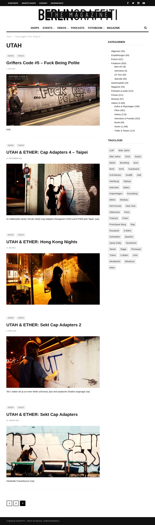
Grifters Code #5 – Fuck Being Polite (43, 62)
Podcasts (77, 28)
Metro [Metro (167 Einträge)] (112, 199)
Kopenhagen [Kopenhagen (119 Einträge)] (116, 193)
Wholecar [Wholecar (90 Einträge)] (129, 261)
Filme (117, 110)
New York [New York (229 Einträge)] (130, 206)
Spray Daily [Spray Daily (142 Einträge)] (115, 243)
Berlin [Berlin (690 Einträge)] (112, 162)
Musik (117, 122)
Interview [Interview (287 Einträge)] (114, 187)
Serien (10, 56)
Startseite (13, 3)
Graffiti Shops (29, 3)
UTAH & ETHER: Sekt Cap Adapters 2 (43, 325)
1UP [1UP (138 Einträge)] (112, 150)
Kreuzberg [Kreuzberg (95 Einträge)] (132, 193)
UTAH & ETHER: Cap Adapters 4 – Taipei (47, 152)
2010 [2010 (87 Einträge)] (127, 156)
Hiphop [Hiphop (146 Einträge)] (127, 181)
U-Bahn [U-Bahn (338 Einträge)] (124, 255)
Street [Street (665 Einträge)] (113, 249)
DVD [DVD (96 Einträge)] (121, 169)
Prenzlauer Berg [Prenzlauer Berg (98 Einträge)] (118, 224)
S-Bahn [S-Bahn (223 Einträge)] (127, 230)
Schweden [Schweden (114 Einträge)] (115, 236)
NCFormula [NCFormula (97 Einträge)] (115, 206)
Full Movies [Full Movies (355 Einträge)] (115, 175)
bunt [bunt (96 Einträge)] (136, 162)
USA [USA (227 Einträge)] (135, 255)
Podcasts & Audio (119, 91)
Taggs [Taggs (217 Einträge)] (123, 249)
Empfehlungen (118, 55)
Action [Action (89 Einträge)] (138, 156)
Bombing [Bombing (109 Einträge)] (124, 162)
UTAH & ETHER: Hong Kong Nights (41, 241)
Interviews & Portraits (124, 118)
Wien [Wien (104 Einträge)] (112, 267)
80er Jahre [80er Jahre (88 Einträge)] (124, 150)
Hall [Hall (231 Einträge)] (139, 175)
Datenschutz (57, 3)
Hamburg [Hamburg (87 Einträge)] (114, 181)
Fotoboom (96, 28)
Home (9, 37)
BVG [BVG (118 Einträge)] (112, 169)
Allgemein (115, 51)
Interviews (119, 71)
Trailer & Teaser (121, 130)
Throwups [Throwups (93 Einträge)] (136, 249)
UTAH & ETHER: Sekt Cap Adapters (42, 414)
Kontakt (43, 3)
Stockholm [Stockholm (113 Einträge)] (131, 243)
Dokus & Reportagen (124, 106)
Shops (35, 28)
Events (48, 28)
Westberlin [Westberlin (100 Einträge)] (115, 261)
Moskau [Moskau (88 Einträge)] (124, 199)
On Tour (118, 75)
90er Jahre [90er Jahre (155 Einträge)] (115, 156)
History (117, 114)
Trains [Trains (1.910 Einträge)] (113, 255)
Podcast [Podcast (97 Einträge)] (114, 218)
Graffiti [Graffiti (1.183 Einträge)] (129, 175)
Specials (118, 79)
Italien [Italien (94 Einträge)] (126, 187)
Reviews (115, 99)
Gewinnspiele (117, 83)
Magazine (113, 28)
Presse (114, 95)
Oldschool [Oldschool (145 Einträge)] (115, 212)
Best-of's (118, 66)
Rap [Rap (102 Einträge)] (133, 224)
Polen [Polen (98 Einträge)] (125, 218)
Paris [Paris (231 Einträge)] (126, 212)
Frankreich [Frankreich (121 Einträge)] (134, 169)
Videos (62, 28)
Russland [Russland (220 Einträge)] (114, 230)
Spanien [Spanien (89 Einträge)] (129, 236)
